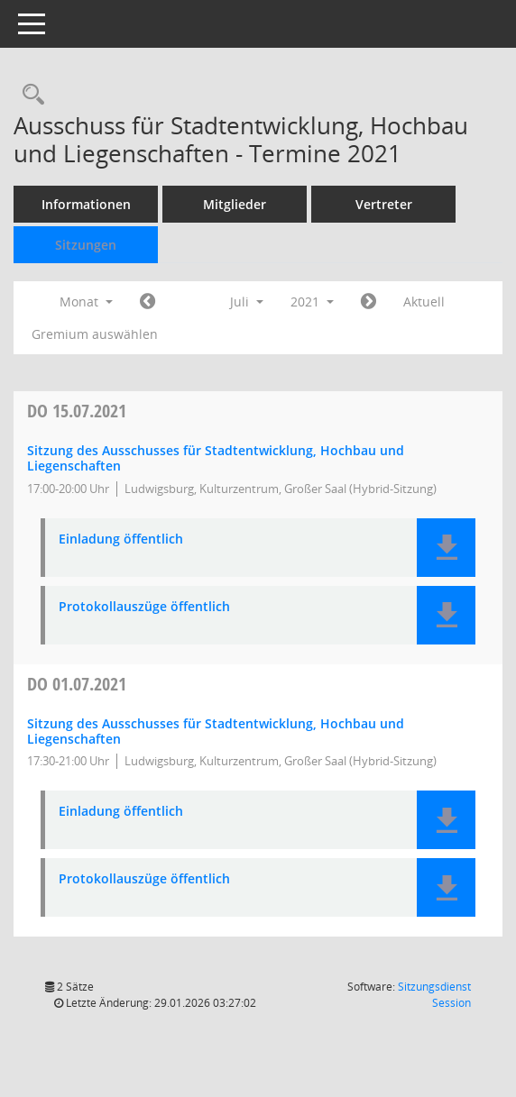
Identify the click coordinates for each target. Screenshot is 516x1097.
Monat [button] (86, 301)
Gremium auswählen (95, 334)
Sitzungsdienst (434, 994)
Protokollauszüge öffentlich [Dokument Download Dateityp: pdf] (144, 607)
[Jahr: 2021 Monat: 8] (368, 302)
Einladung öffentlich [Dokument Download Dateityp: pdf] (121, 539)
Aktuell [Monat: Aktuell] (424, 301)
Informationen (86, 204)
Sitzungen (85, 244)
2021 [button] (312, 301)
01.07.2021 (76, 684)
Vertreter (383, 204)
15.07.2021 (76, 410)
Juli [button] (246, 301)
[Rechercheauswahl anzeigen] (29, 95)
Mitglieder (234, 204)
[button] (446, 547)
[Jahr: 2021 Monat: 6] (147, 302)
